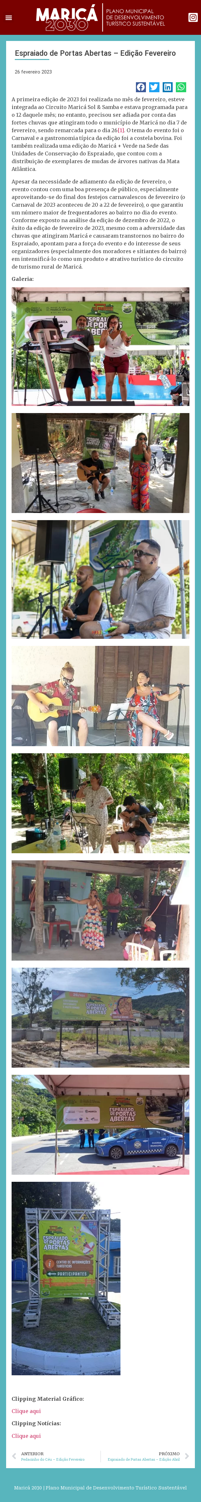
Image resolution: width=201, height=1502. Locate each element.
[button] (8, 17)
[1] (121, 130)
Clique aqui (26, 1411)
